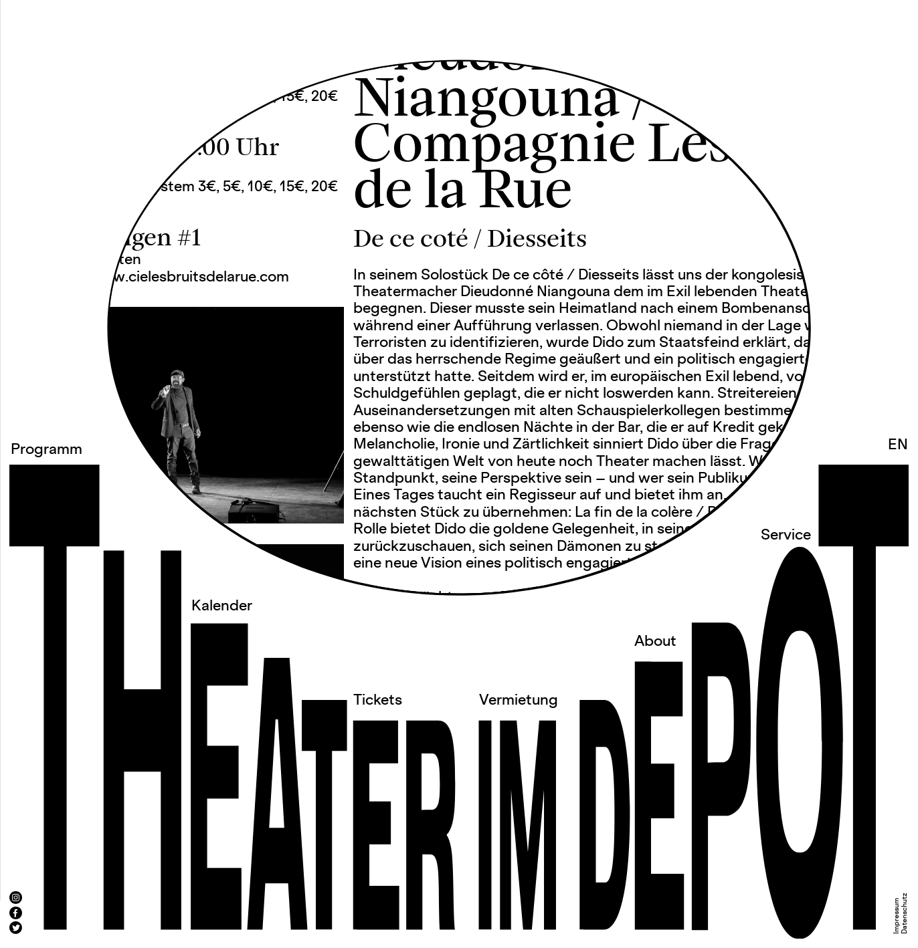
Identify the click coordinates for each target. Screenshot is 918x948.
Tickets (377, 700)
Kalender (221, 606)
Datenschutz (904, 913)
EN (898, 445)
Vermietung (518, 700)
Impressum (896, 916)
